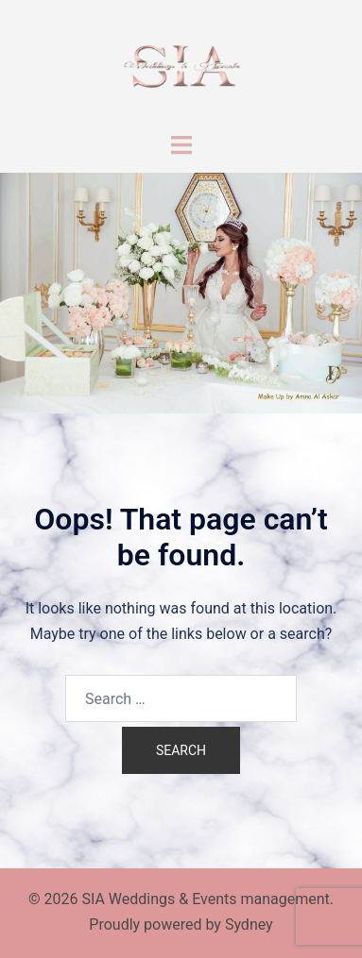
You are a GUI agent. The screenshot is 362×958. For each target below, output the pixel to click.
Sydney (249, 924)
